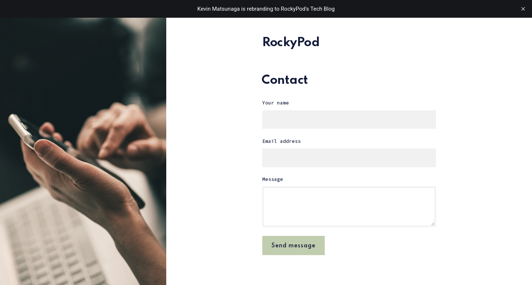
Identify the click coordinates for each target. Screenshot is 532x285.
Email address (281, 141)
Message (272, 179)
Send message (294, 246)
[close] (523, 9)
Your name (275, 103)
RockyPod (291, 43)
